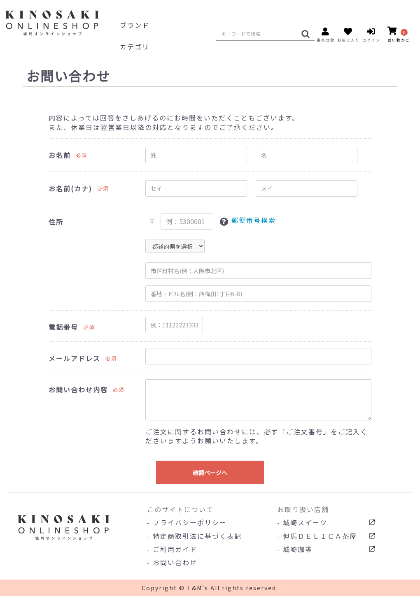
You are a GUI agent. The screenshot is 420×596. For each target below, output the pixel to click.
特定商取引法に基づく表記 (197, 536)
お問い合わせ (175, 562)
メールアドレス (74, 358)
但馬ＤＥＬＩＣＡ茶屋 (320, 536)
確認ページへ (210, 472)
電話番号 (63, 327)
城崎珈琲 (298, 549)
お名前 (60, 155)
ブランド (134, 25)
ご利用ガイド (175, 549)
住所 (56, 222)
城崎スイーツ (305, 522)
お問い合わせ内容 (78, 389)
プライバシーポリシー (190, 522)
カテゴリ (134, 46)
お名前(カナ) (70, 188)
